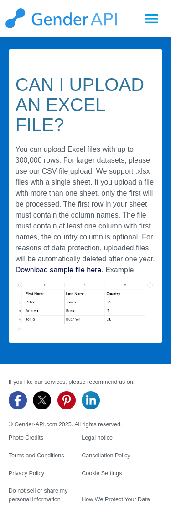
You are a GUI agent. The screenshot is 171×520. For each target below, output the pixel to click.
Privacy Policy (26, 473)
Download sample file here (59, 270)
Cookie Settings (102, 473)
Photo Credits (26, 438)
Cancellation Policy (106, 455)
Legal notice (97, 438)
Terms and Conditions (36, 455)
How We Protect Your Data (116, 499)
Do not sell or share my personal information (38, 495)
